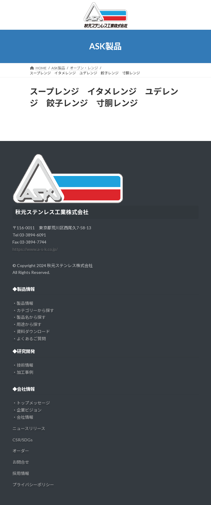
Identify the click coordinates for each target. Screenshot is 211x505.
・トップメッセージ (31, 402)
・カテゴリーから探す (33, 310)
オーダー (20, 450)
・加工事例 (22, 372)
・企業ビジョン (27, 410)
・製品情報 (22, 303)
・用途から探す (27, 324)
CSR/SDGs (22, 439)
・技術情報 (22, 365)
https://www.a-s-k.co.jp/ (35, 249)
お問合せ (20, 462)
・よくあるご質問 (29, 338)
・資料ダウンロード (31, 331)
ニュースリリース (28, 428)
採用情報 (20, 473)
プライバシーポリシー (33, 484)
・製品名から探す (29, 317)
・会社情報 (22, 417)
